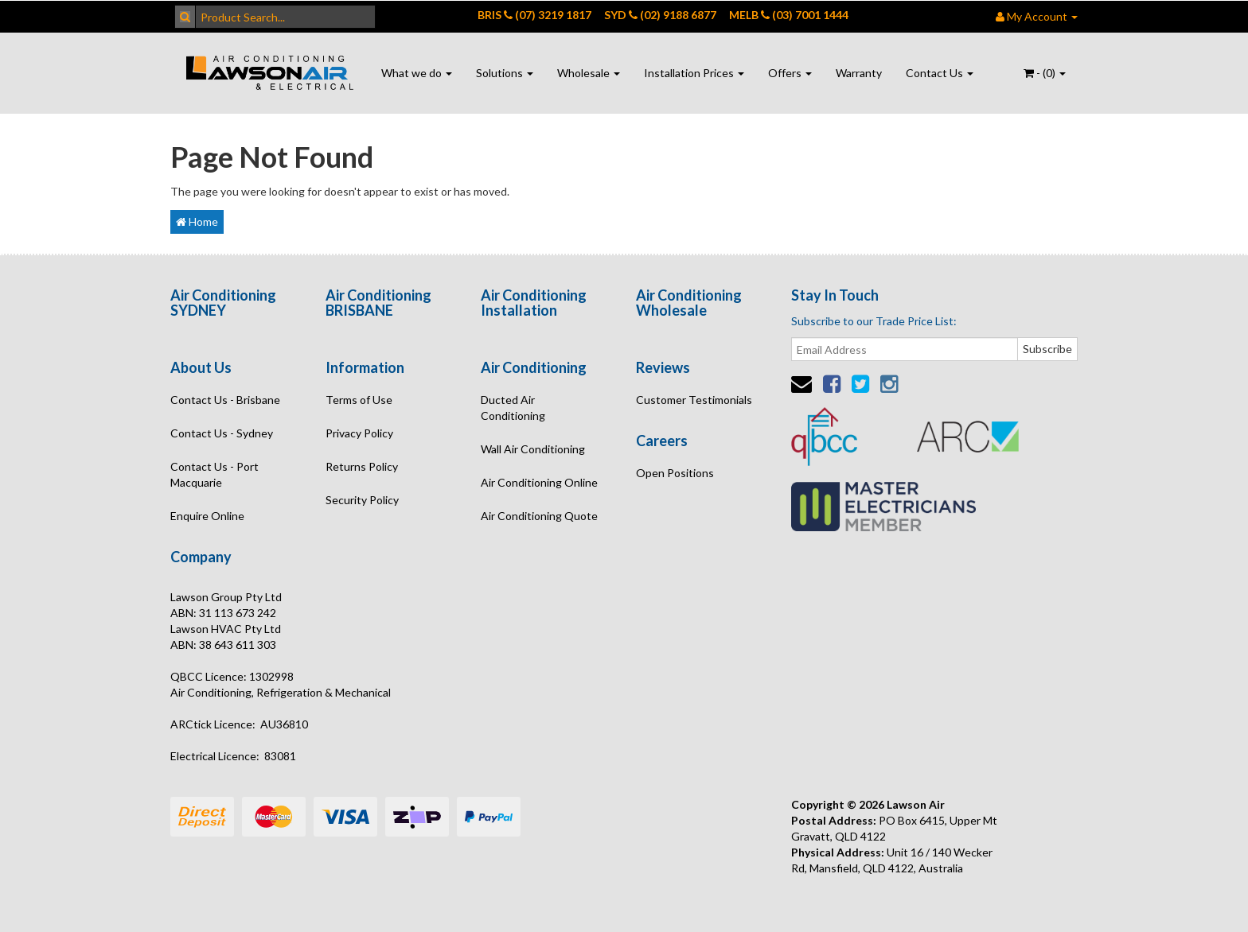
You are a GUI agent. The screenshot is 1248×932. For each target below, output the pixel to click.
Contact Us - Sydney (221, 433)
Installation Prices (694, 73)
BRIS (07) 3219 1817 (534, 14)
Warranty (859, 73)
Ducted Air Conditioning (513, 407)
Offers (790, 73)
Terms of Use (359, 399)
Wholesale (588, 73)
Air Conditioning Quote (539, 515)
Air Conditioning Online (539, 482)
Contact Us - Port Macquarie (214, 474)
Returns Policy (362, 466)
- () (1045, 73)
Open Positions (675, 473)
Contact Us (939, 73)
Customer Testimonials (694, 399)
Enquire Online (207, 515)
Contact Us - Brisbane (225, 399)
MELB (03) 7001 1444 (788, 14)
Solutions (504, 73)
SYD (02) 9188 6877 (660, 14)
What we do (416, 73)
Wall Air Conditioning (533, 449)
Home (197, 221)
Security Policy (362, 500)
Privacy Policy (359, 433)
